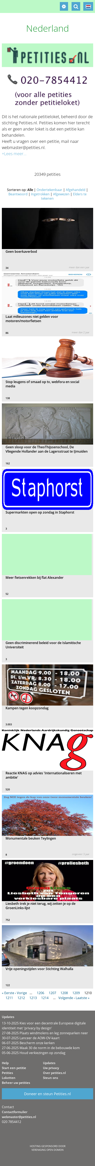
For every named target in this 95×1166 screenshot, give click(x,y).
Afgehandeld (75, 190)
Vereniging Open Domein (47, 1150)
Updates (49, 1063)
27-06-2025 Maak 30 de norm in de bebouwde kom (41, 1048)
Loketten (8, 1078)
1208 (64, 993)
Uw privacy (51, 1068)
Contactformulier (14, 1112)
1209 (76, 993)
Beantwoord (18, 194)
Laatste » (82, 998)
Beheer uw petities (16, 1083)
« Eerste (8, 993)
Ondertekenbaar (49, 190)
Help (5, 1063)
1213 (33, 998)
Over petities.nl (54, 1073)
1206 (40, 993)
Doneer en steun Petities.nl (47, 1093)
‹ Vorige (21, 993)
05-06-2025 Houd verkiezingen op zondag (33, 1053)
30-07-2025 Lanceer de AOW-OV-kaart (31, 1038)
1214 (45, 998)
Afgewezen (61, 194)
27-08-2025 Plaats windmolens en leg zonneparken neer (45, 1033)
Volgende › (66, 998)
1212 (21, 998)
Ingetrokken (40, 194)
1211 (9, 998)
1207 (52, 993)
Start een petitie (14, 1068)
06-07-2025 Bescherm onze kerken (28, 1043)
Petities (7, 1073)
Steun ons (50, 1078)
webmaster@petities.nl (19, 1117)
